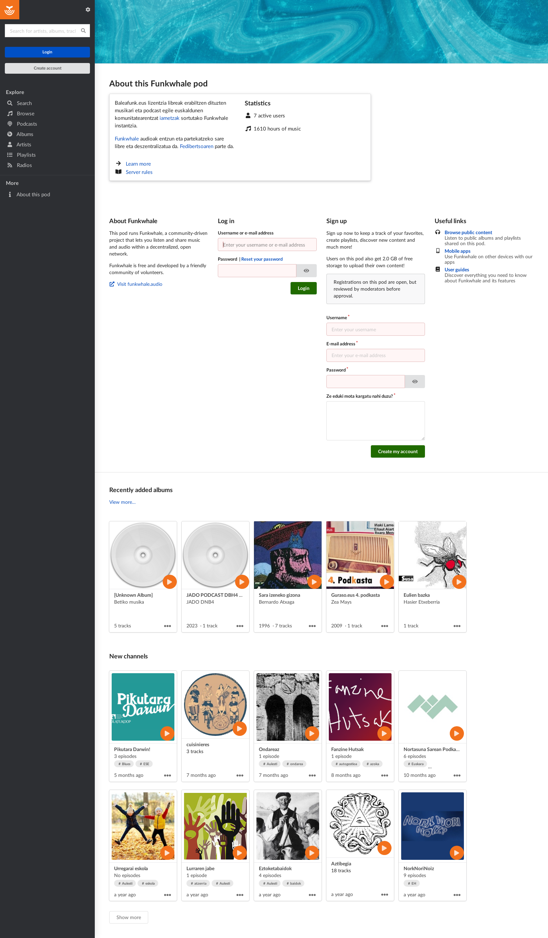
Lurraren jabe (200, 868)
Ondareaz (269, 749)
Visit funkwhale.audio (135, 284)
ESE (145, 764)
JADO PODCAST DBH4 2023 (218, 595)
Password (250, 259)
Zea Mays (341, 602)
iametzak (170, 118)
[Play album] (170, 582)
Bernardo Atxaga (276, 602)
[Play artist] (167, 733)
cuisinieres (197, 744)
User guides (457, 269)
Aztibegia (341, 863)
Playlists (21, 155)
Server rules (139, 172)
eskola (148, 883)
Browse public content (468, 232)
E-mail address (340, 343)
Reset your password (262, 259)
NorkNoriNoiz (419, 868)
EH (412, 883)
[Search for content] (47, 30)
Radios (19, 165)
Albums (20, 134)
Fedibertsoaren (196, 146)
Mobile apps (457, 251)
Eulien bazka (417, 595)
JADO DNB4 (200, 602)
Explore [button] (15, 92)
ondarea (295, 764)
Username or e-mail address (246, 233)
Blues (125, 764)
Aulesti (270, 764)
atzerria (199, 883)
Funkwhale (127, 138)
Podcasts (22, 124)
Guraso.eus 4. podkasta (355, 595)
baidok (294, 883)
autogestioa (346, 764)
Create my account (398, 451)
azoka (373, 764)
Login (47, 51)
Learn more (138, 163)
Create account (47, 68)
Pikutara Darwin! (132, 749)
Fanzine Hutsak (347, 749)
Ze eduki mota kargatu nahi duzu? (359, 396)
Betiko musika (129, 602)
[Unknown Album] (133, 595)
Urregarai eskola (131, 868)
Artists (19, 144)
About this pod (28, 194)
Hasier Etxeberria (422, 602)
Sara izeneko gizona (279, 595)
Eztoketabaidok (275, 868)
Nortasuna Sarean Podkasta (433, 749)
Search (19, 103)
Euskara (416, 764)
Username (336, 317)
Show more (128, 917)
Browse (20, 113)
